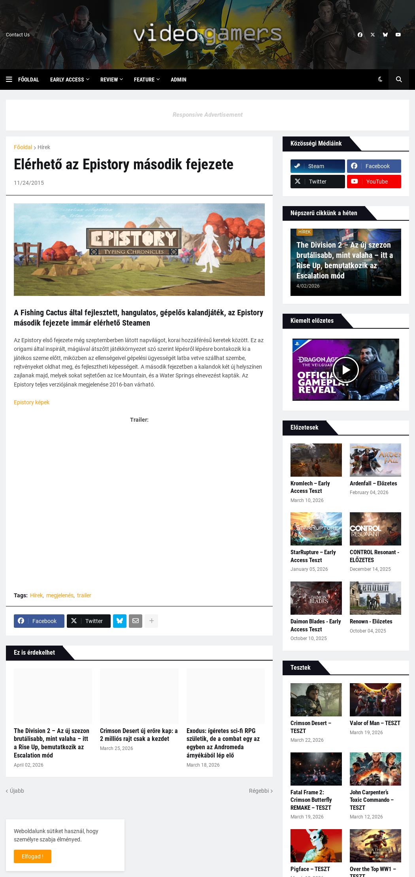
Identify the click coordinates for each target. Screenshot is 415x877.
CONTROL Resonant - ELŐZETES (374, 556)
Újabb (17, 791)
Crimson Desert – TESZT (310, 727)
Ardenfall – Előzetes (373, 483)
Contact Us (18, 35)
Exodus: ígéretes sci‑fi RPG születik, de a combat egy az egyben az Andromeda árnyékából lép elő (223, 743)
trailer (84, 595)
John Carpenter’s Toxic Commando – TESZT (372, 800)
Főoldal (23, 147)
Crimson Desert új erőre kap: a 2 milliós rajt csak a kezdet (139, 735)
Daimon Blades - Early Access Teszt (315, 625)
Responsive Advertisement (208, 114)
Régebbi (259, 791)
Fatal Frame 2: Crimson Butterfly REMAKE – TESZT (311, 800)
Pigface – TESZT (310, 869)
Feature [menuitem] (144, 79)
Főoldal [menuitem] (28, 79)
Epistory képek (31, 402)
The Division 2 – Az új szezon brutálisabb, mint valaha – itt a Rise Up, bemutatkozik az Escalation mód (51, 743)
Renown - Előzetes (371, 621)
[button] (12, 79)
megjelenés (60, 595)
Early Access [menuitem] (67, 79)
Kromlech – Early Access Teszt (310, 487)
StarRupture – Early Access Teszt (313, 556)
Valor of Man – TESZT (375, 723)
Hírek (44, 147)
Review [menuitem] (109, 79)
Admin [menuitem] (179, 79)
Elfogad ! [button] (32, 856)
